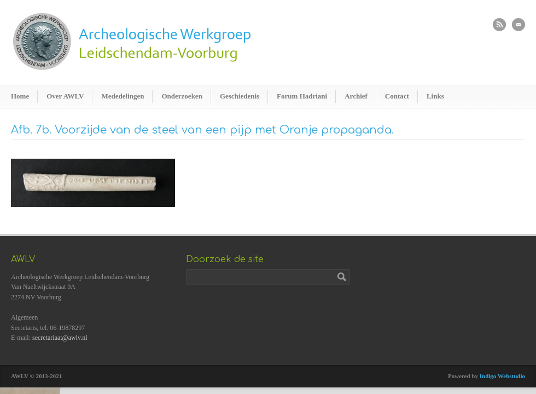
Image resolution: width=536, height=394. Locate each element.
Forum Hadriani (302, 96)
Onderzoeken (181, 96)
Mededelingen (122, 96)
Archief (356, 96)
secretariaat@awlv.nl (60, 337)
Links (435, 96)
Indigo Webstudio (502, 376)
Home (20, 96)
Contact (397, 96)
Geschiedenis (239, 96)
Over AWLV (65, 96)
